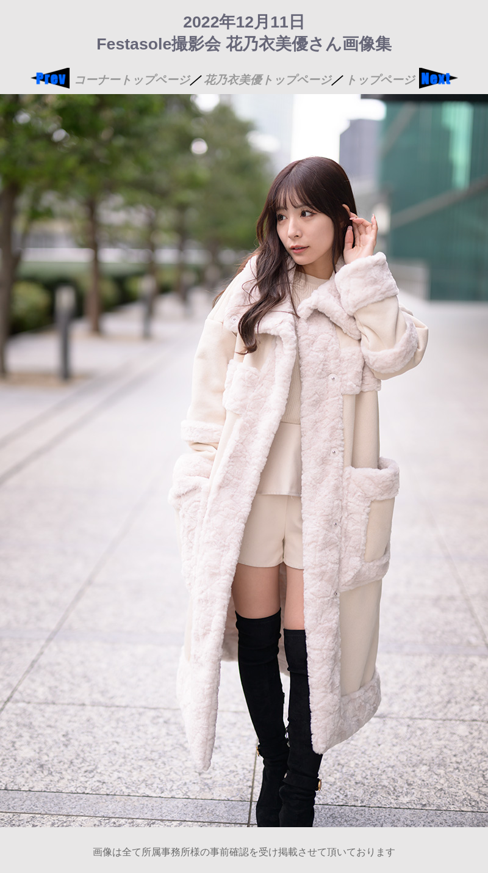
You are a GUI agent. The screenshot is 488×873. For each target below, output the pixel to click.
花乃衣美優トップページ (267, 79)
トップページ (380, 79)
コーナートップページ (132, 79)
